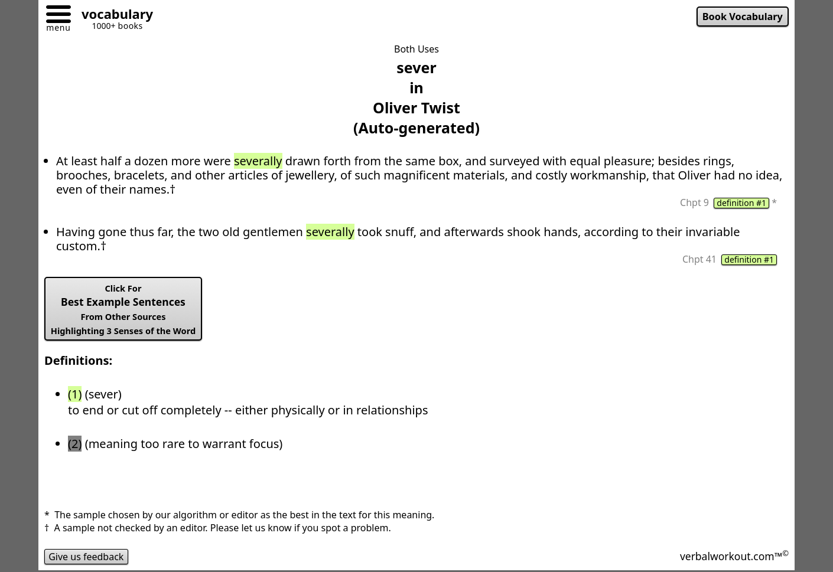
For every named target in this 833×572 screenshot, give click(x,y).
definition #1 (741, 203)
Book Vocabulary (742, 16)
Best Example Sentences (123, 309)
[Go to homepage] (113, 15)
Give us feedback (86, 556)
